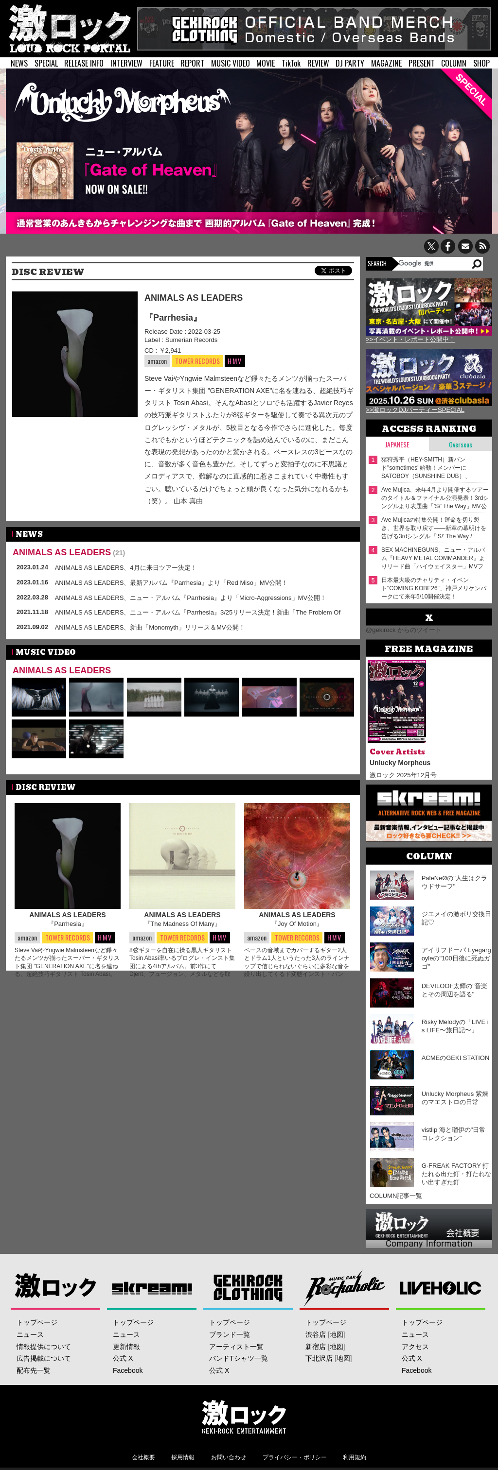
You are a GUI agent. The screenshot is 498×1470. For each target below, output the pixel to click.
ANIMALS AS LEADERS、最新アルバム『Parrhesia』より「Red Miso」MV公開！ (171, 582)
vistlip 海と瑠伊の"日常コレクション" (454, 1134)
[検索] (434, 263)
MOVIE (265, 63)
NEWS (19, 63)
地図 (336, 1334)
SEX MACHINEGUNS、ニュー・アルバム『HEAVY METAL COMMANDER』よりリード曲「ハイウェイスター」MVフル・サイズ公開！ (433, 558)
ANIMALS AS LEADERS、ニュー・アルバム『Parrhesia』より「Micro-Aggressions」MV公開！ (190, 597)
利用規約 (354, 1457)
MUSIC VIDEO (230, 63)
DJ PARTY (350, 63)
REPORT (192, 63)
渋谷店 (315, 1334)
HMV (235, 361)
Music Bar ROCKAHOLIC (344, 1288)
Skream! (152, 1288)
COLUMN (453, 63)
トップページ (37, 1322)
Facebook (127, 1370)
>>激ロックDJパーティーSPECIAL (415, 409)
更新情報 (126, 1346)
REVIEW (318, 63)
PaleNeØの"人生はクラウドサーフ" (454, 882)
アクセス (415, 1346)
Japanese (397, 444)
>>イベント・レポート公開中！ (410, 339)
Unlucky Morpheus (400, 763)
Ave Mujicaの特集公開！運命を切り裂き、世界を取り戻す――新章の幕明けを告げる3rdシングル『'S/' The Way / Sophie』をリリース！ (433, 528)
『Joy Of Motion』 (297, 923)
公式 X (123, 1358)
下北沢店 (319, 1358)
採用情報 (183, 1457)
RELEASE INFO (84, 63)
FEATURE (161, 63)
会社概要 (143, 1457)
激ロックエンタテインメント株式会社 (244, 1417)
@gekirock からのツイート (404, 629)
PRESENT (422, 63)
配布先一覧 (34, 1370)
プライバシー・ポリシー (295, 1457)
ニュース (30, 1334)
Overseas (460, 444)
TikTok (291, 63)
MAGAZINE (386, 63)
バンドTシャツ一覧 (238, 1358)
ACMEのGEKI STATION (456, 1057)
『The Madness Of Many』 (182, 923)
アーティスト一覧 (236, 1346)
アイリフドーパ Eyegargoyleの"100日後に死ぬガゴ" (456, 958)
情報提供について (44, 1346)
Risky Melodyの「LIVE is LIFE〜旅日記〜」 (455, 1026)
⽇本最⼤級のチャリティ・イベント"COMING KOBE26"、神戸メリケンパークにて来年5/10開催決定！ (433, 588)
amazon (157, 361)
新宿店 (315, 1346)
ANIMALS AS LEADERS (193, 298)
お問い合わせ (228, 1457)
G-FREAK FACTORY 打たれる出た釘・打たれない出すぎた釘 (456, 1174)
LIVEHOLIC (441, 1288)
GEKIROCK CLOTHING (248, 1288)
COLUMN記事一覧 (396, 1195)
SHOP (481, 63)
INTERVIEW (126, 63)
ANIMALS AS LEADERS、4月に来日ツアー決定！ (126, 567)
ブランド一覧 (229, 1334)
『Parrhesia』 (173, 318)
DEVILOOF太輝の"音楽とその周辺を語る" (454, 990)
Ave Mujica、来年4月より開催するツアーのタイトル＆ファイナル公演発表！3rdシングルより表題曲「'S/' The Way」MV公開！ (435, 498)
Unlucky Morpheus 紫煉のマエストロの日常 (455, 1098)
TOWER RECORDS (197, 361)
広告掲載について (44, 1358)
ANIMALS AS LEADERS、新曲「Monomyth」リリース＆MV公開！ (150, 627)
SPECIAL (46, 63)
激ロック (56, 1288)
